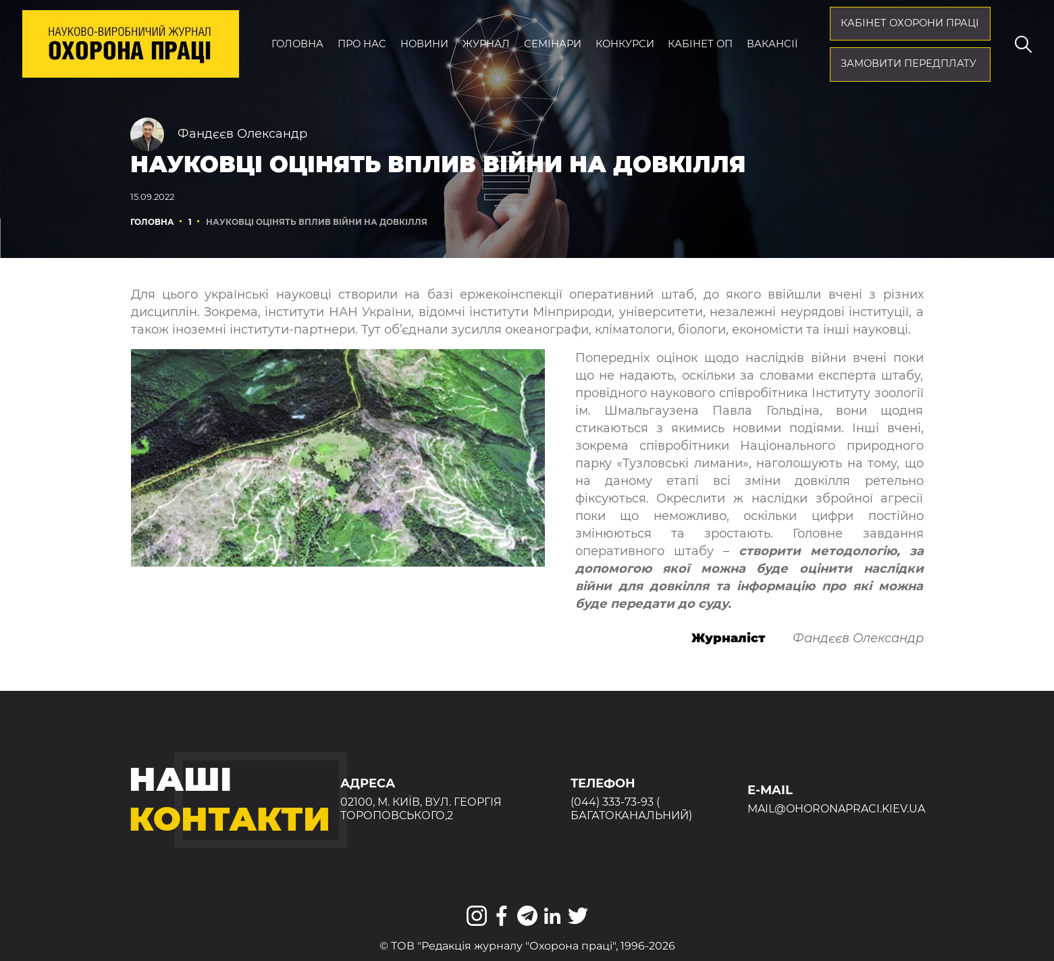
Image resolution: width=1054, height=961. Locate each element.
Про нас (362, 44)
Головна (297, 44)
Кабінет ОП (700, 44)
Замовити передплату (908, 63)
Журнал (486, 44)
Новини (424, 44)
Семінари (552, 44)
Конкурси (625, 44)
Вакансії (772, 44)
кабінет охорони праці (910, 23)
